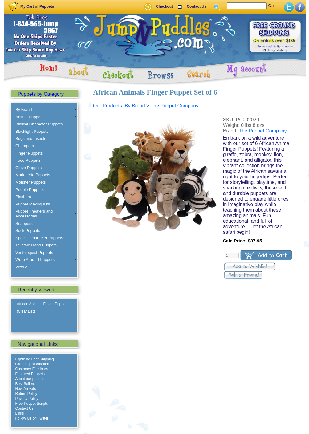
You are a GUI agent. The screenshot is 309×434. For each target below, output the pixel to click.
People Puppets (29, 189)
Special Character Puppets (39, 238)
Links (19, 413)
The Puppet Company (175, 105)
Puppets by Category (41, 94)
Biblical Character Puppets (39, 124)
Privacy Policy (27, 398)
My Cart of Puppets (37, 6)
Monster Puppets (30, 182)
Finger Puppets (29, 153)
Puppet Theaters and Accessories (34, 213)
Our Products (107, 105)
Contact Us (196, 6)
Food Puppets (27, 160)
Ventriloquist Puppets (34, 252)
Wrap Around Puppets (35, 259)
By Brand (23, 109)
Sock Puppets (27, 230)
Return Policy (26, 393)
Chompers (24, 146)
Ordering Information (32, 364)
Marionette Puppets (32, 174)
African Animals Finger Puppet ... (44, 304)
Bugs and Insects (30, 138)
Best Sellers (25, 384)
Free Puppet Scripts (31, 403)
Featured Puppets (30, 374)
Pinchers (23, 196)
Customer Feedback (32, 369)
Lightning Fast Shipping (34, 359)
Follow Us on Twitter (32, 418)
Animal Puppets (29, 117)
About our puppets (30, 379)
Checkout (164, 6)
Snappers (24, 223)
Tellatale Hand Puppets (36, 245)
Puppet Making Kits (32, 204)
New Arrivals (25, 389)
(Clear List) (26, 311)
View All (22, 267)
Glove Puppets (28, 167)
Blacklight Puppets (31, 131)
